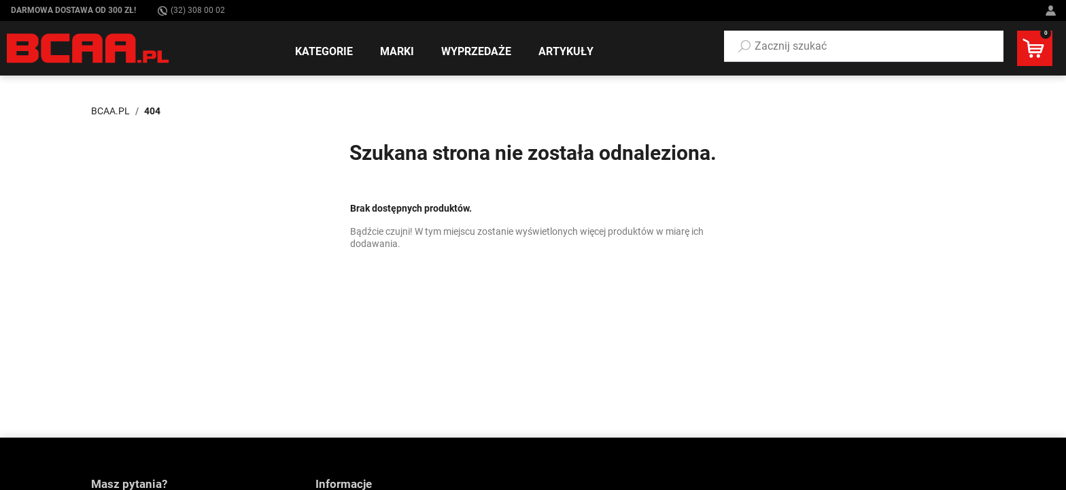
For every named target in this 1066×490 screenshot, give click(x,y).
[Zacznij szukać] (863, 46)
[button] (863, 46)
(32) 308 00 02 (191, 10)
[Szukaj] (744, 46)
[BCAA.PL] (89, 47)
